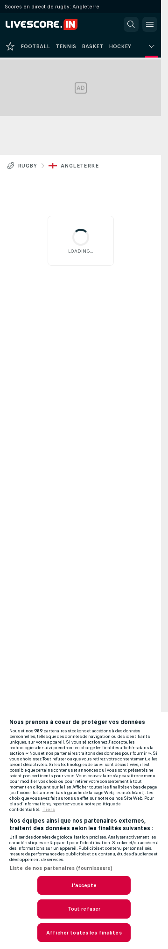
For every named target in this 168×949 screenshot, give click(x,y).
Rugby (27, 165)
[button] (131, 24)
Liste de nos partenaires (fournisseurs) (60, 868)
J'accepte (84, 885)
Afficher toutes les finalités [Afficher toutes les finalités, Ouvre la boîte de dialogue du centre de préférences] (83, 932)
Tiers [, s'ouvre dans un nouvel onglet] (48, 809)
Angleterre (79, 165)
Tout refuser (84, 908)
